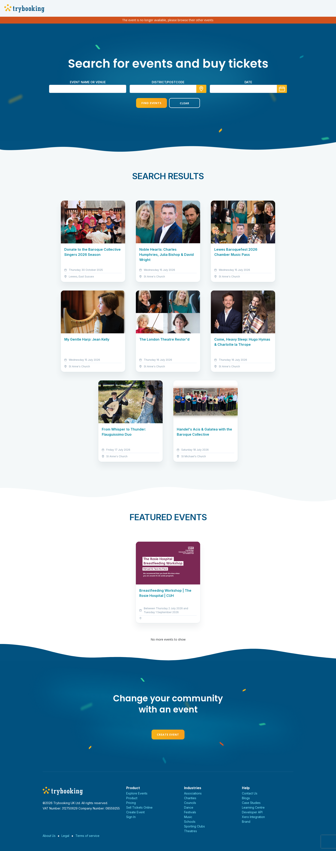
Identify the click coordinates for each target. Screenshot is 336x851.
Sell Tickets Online (139, 807)
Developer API (252, 812)
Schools (189, 821)
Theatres (190, 831)
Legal (65, 836)
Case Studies (251, 803)
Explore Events (136, 793)
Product (131, 798)
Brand (246, 821)
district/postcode (168, 82)
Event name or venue (88, 82)
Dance (188, 807)
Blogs (246, 798)
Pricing (131, 803)
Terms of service (87, 836)
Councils (190, 803)
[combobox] (168, 89)
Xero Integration (253, 817)
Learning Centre (253, 807)
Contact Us (249, 793)
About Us (49, 836)
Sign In (131, 817)
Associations (193, 793)
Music (188, 817)
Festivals (190, 812)
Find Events (151, 103)
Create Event (168, 734)
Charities (190, 798)
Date (248, 82)
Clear (184, 103)
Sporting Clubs (194, 826)
